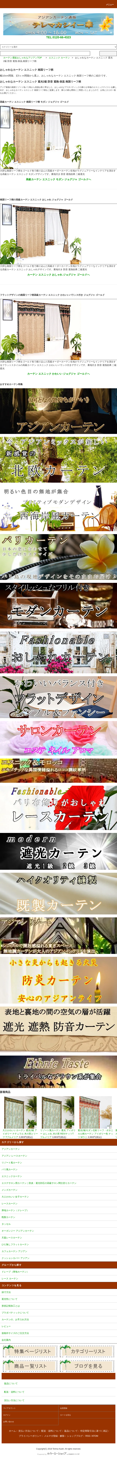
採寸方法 (58, 1292)
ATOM (95, 1436)
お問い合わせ (8, 1422)
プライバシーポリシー (30, 1436)
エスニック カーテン (59, 57)
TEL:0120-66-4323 (58, 37)
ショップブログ (75, 1436)
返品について (71, 1431)
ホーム (12, 1431)
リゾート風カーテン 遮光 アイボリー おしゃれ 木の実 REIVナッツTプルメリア (58, 1117)
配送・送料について (51, 1431)
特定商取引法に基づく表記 (94, 1431)
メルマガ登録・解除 (54, 1436)
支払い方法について (28, 1431)
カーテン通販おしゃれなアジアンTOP (22, 57)
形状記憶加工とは (58, 1306)
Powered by (58, 1454)
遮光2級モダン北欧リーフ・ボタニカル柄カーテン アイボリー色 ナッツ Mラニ (95, 1117)
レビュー (58, 1327)
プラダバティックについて (58, 1313)
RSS (87, 1436)
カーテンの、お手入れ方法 (58, 1320)
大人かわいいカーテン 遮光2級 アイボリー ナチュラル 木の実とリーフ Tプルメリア (20, 1117)
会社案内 (58, 1340)
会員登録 (63, 1408)
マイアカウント (9, 1408)
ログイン (6, 1415)
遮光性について (58, 1299)
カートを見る (65, 1415)
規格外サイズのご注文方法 (58, 1333)
